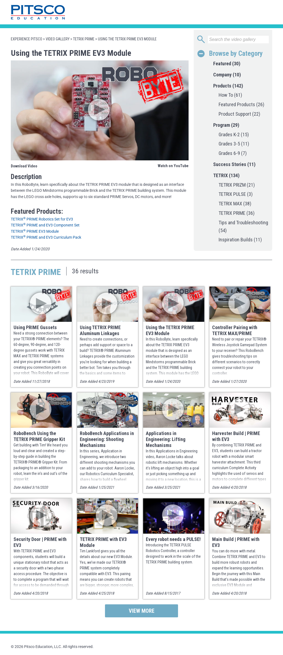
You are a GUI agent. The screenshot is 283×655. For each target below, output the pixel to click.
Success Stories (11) (234, 164)
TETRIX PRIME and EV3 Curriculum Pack (46, 237)
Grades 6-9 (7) (233, 153)
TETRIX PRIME (83, 39)
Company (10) (227, 74)
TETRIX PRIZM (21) (237, 185)
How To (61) (230, 95)
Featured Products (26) (241, 104)
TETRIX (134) (226, 175)
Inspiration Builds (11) (240, 239)
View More (141, 611)
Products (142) (228, 86)
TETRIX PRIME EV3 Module (35, 231)
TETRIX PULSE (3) (236, 194)
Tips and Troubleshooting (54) (243, 226)
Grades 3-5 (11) (234, 144)
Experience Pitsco (26, 39)
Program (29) (226, 125)
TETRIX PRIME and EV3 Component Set (45, 225)
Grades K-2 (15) (234, 134)
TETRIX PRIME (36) (237, 213)
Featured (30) (226, 63)
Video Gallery (58, 39)
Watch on (173, 166)
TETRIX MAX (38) (235, 203)
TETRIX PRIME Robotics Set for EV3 (42, 219)
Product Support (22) (239, 114)
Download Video (24, 166)
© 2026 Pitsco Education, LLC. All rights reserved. (52, 646)
